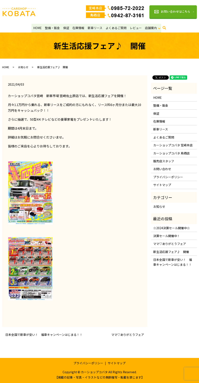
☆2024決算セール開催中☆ (171, 228)
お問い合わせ (162, 169)
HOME (38, 27)
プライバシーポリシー (168, 177)
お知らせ (23, 67)
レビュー (135, 27)
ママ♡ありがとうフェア (127, 335)
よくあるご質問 (115, 27)
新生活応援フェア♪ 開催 (171, 252)
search (165, 29)
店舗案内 (150, 27)
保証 (66, 27)
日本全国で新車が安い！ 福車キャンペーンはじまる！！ (44, 335)
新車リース (94, 27)
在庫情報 (78, 27)
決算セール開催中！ (166, 236)
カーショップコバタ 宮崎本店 (173, 145)
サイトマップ (162, 185)
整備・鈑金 (53, 27)
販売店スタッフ (163, 161)
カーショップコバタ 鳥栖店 (171, 153)
